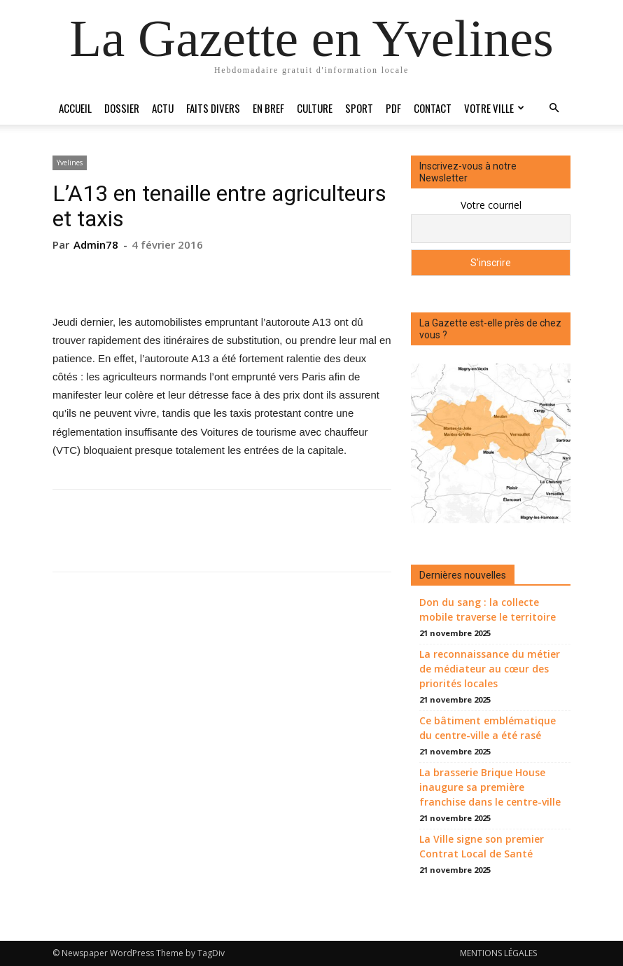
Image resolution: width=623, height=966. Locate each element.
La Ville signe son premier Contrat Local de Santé (481, 846)
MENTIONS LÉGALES (498, 953)
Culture (314, 108)
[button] (553, 108)
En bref (268, 108)
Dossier (121, 108)
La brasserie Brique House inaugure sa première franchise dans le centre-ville (490, 787)
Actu (163, 108)
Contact (432, 108)
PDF (393, 108)
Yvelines (70, 162)
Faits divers (213, 108)
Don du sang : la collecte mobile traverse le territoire (487, 609)
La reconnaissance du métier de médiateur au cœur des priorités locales (489, 668)
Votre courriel (491, 205)
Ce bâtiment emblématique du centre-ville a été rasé (487, 728)
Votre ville (494, 108)
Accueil (75, 108)
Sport (359, 108)
